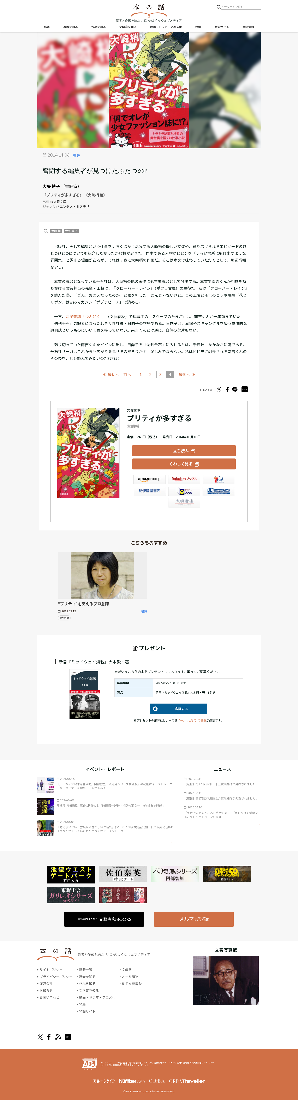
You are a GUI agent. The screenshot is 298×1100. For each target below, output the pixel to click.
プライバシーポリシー (56, 976)
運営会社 (46, 983)
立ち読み (181, 450)
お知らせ (46, 990)
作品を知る (98, 27)
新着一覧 (85, 969)
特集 (198, 27)
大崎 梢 (56, 231)
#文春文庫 (58, 201)
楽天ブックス (184, 480)
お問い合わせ (49, 997)
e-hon (184, 491)
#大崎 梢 (64, 617)
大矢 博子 (51, 186)
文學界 (127, 969)
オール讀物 (130, 976)
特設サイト (222, 27)
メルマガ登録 (194, 919)
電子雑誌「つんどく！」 (87, 316)
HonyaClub (218, 491)
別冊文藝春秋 (132, 983)
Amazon (149, 480)
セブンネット (218, 480)
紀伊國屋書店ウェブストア (149, 491)
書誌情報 (248, 27)
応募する (169, 708)
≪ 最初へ (111, 374)
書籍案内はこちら (105, 918)
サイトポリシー (51, 969)
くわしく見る (181, 463)
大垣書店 (184, 503)
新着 (47, 27)
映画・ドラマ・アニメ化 (166, 27)
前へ (127, 374)
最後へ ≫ (187, 374)
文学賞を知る (128, 27)
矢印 (168, 842)
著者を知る (70, 27)
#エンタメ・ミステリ (73, 206)
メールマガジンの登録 (191, 720)
